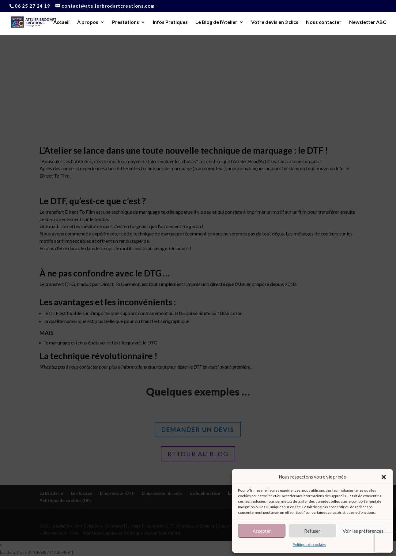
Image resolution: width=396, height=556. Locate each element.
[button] (384, 477)
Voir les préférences (363, 531)
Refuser (312, 531)
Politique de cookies (309, 544)
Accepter (262, 531)
